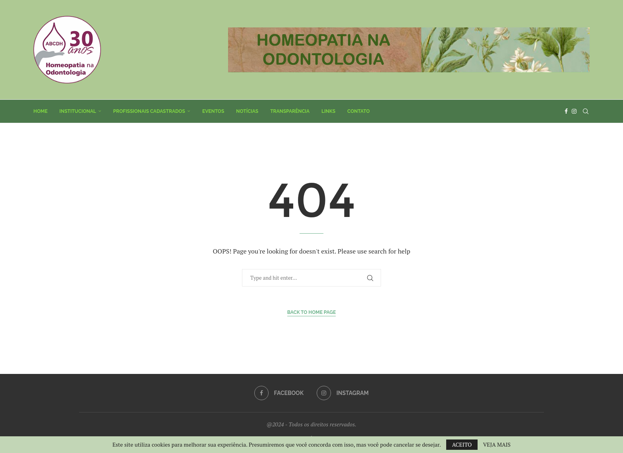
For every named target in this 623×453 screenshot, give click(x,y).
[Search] (586, 111)
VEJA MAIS (497, 444)
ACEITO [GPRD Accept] (462, 444)
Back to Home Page (311, 312)
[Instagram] (574, 111)
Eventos (213, 111)
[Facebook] (566, 111)
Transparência (290, 111)
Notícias (247, 111)
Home (40, 111)
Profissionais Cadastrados (149, 111)
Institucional (78, 111)
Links (328, 111)
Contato (358, 111)
